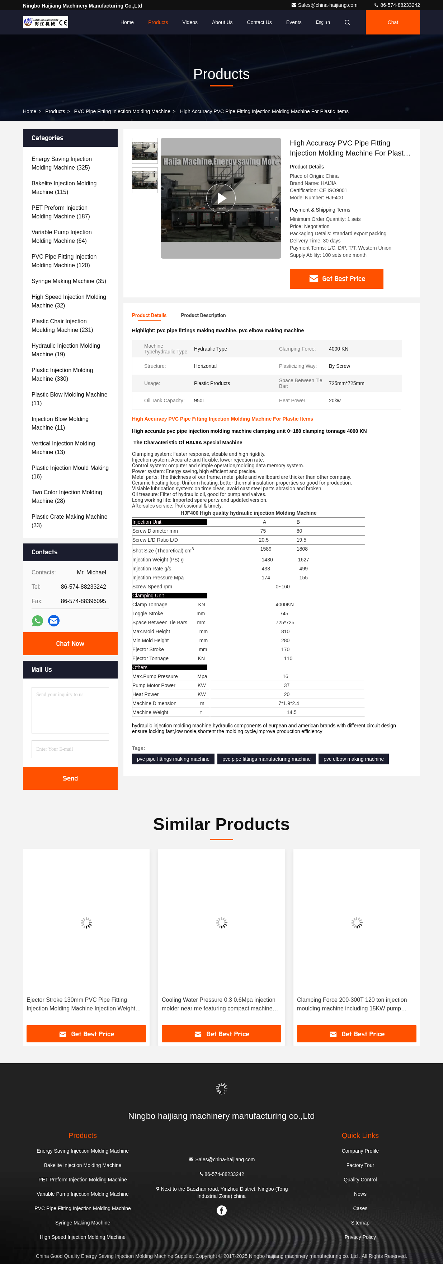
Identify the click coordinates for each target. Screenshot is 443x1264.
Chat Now (70, 643)
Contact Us (259, 22)
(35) (69, 281)
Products (158, 22)
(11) (70, 399)
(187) (61, 212)
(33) (70, 521)
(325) (62, 163)
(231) (62, 325)
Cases (360, 1208)
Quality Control (360, 1179)
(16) (70, 472)
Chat (393, 22)
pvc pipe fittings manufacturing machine (266, 759)
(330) (62, 374)
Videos (190, 22)
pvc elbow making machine (354, 759)
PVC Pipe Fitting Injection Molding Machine (122, 111)
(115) (64, 187)
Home (127, 22)
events (294, 22)
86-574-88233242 (396, 5)
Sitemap (360, 1223)
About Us (222, 22)
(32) (69, 301)
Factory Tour (360, 1165)
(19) (66, 350)
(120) (64, 261)
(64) (62, 236)
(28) (67, 496)
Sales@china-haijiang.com (325, 5)
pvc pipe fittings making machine (173, 759)
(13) (63, 447)
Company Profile (360, 1151)
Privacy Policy (360, 1237)
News (360, 1194)
